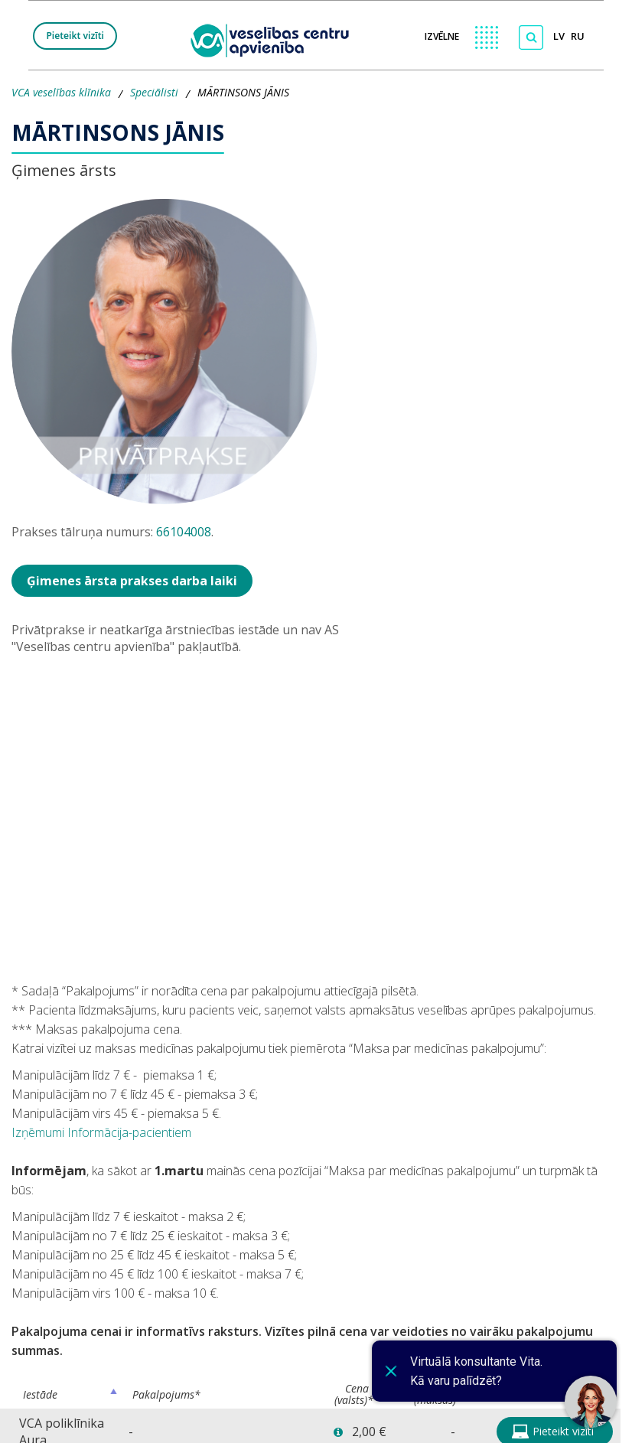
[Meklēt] (531, 37)
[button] (338, 1432)
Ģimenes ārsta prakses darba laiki (132, 580)
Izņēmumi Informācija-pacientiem (101, 1132)
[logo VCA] (275, 38)
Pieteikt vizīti (75, 35)
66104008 (183, 531)
